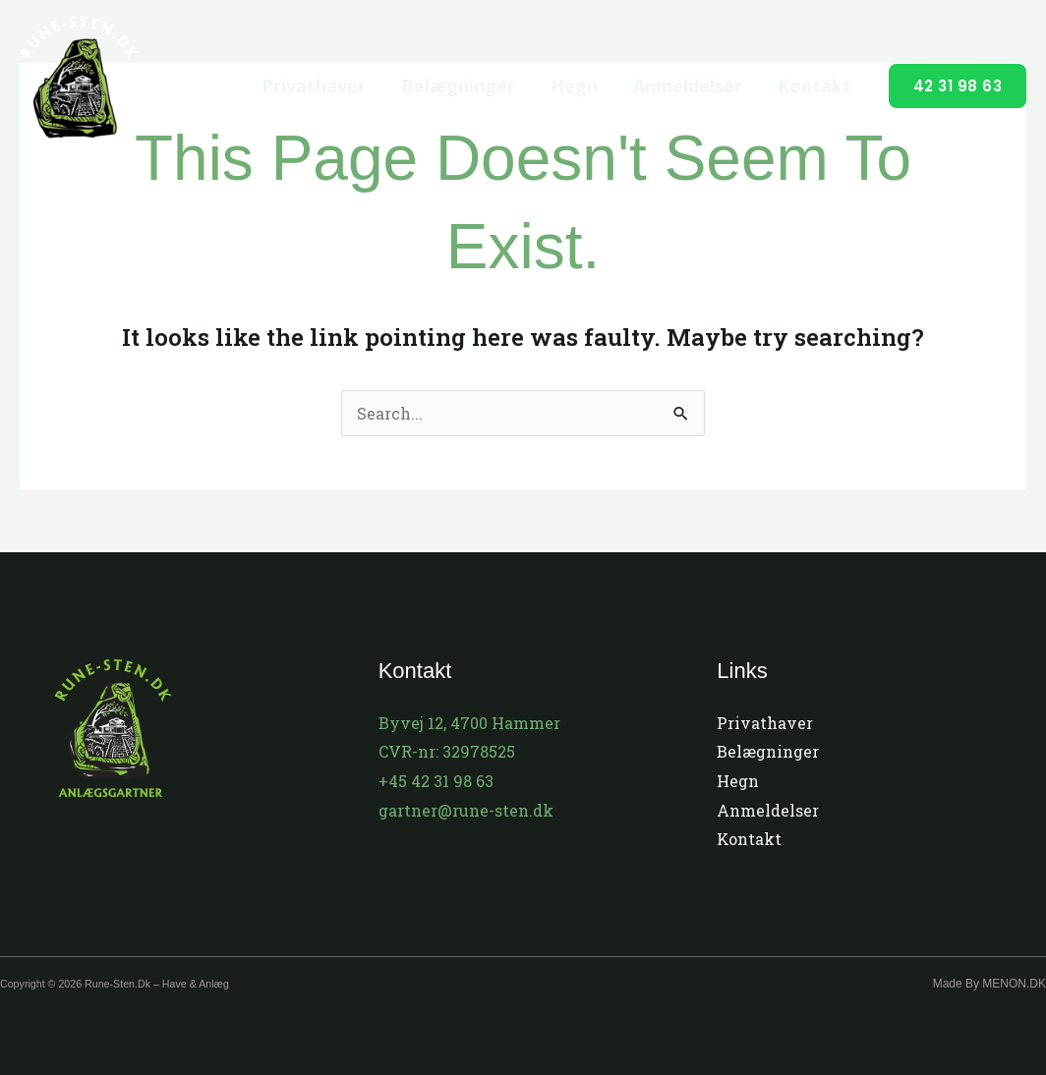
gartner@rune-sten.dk (465, 810)
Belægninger (458, 85)
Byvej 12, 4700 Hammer (469, 722)
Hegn (574, 85)
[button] (958, 86)
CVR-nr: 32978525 (446, 751)
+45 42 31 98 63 (436, 780)
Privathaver (314, 85)
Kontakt (814, 85)
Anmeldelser (687, 85)
